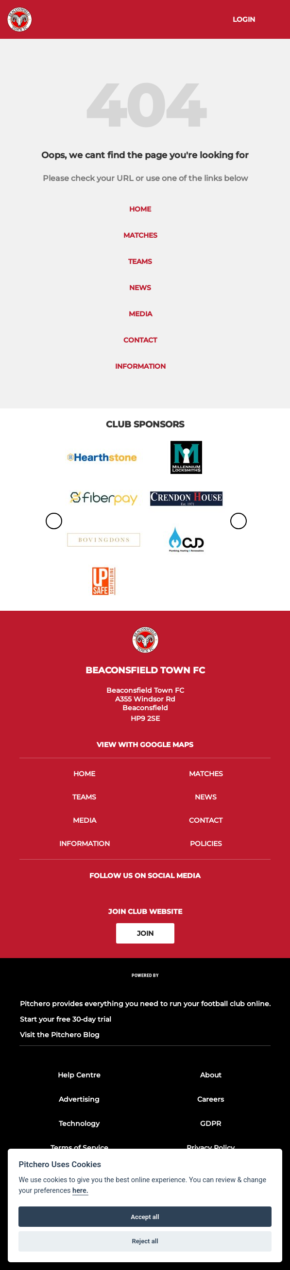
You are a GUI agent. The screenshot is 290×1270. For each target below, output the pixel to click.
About (211, 1075)
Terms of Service (79, 1147)
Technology (79, 1123)
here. (80, 1191)
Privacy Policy (211, 1147)
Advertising (79, 1099)
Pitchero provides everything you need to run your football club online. (145, 1003)
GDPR (210, 1123)
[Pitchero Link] (145, 988)
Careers (210, 1099)
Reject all (145, 1241)
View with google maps (145, 744)
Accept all (145, 1217)
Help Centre (79, 1075)
